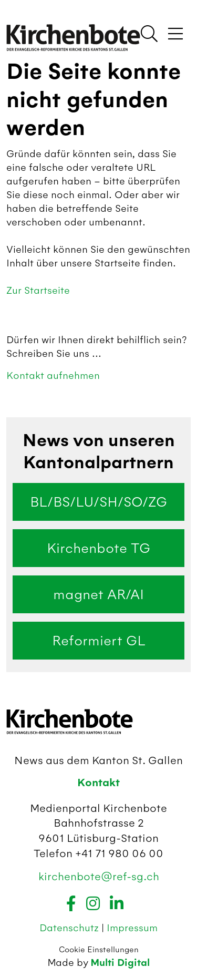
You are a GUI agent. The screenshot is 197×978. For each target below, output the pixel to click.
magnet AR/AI (98, 594)
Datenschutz (70, 928)
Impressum (132, 928)
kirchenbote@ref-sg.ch (98, 876)
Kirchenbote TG (98, 548)
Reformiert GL (99, 640)
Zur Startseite (38, 290)
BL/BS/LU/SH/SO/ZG (98, 501)
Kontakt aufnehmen (53, 375)
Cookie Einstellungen (99, 949)
